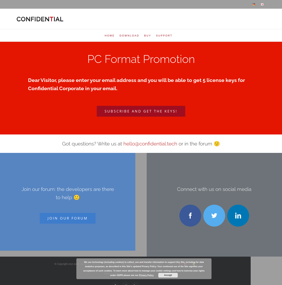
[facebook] (190, 216)
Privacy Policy (146, 275)
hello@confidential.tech (150, 144)
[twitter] (214, 216)
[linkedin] (238, 216)
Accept (168, 275)
